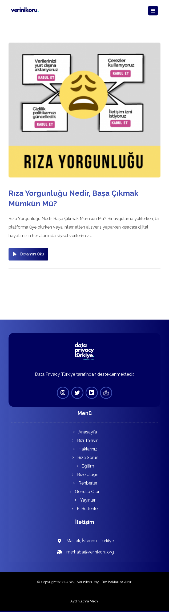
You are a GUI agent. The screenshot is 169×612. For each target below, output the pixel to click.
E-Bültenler (84, 508)
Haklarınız (84, 449)
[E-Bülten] (106, 393)
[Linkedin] (92, 393)
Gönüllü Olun (84, 491)
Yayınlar (84, 500)
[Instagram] (63, 393)
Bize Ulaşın (84, 474)
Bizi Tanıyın (85, 440)
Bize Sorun (84, 457)
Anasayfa (84, 432)
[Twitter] (77, 393)
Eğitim (84, 466)
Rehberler (84, 483)
